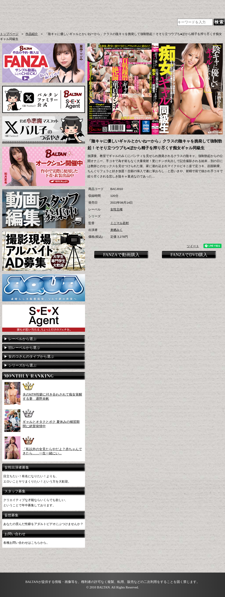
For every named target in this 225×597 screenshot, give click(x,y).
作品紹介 (31, 34)
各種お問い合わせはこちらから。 (26, 542)
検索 (219, 22)
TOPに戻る (216, 273)
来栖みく (116, 230)
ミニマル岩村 (119, 223)
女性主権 (116, 209)
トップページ (9, 34)
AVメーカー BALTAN (70, 17)
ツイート (193, 246)
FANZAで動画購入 (121, 254)
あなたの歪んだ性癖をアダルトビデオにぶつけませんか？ (43, 524)
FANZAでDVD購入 (189, 254)
